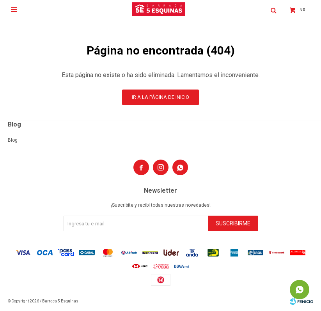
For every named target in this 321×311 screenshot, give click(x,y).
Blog (13, 140)
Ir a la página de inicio (160, 97)
